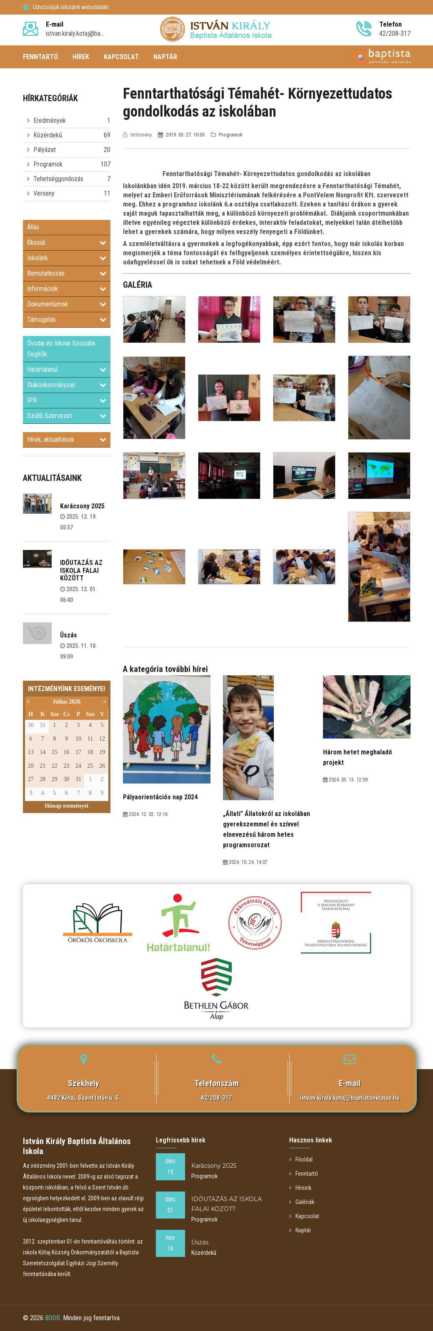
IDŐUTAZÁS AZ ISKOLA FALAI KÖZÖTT (81, 570)
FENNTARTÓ (40, 57)
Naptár (300, 1230)
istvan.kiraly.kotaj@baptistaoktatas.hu (350, 1098)
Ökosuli (66, 242)
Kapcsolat (304, 1216)
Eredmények (49, 120)
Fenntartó (303, 1173)
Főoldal (301, 1159)
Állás (33, 227)
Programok (48, 164)
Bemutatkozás (66, 273)
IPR (66, 400)
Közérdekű (47, 135)
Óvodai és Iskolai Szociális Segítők (61, 348)
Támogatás (66, 319)
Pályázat (44, 150)
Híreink (300, 1187)
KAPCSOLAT (121, 57)
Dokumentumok (66, 304)
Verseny (44, 193)
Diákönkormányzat (66, 385)
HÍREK (81, 57)
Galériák (301, 1202)
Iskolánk (66, 258)
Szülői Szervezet (66, 416)
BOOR (52, 1318)
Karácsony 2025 (82, 506)
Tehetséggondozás (58, 179)
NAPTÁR (165, 57)
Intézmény (138, 135)
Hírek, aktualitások (66, 439)
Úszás (68, 635)
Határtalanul (66, 369)
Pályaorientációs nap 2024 (160, 797)
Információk (66, 289)
